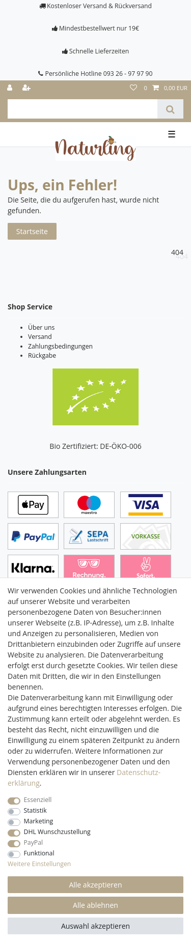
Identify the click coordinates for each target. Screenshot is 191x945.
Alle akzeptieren (95, 885)
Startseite (32, 231)
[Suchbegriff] (82, 109)
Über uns (41, 327)
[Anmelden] (11, 88)
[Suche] (170, 109)
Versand (40, 336)
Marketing (38, 821)
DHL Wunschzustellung (57, 831)
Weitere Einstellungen (39, 864)
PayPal (33, 842)
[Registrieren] (27, 88)
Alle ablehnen (95, 905)
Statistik (35, 810)
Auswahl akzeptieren (95, 926)
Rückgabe (42, 355)
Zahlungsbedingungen (60, 346)
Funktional (39, 853)
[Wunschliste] (133, 88)
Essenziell (38, 799)
